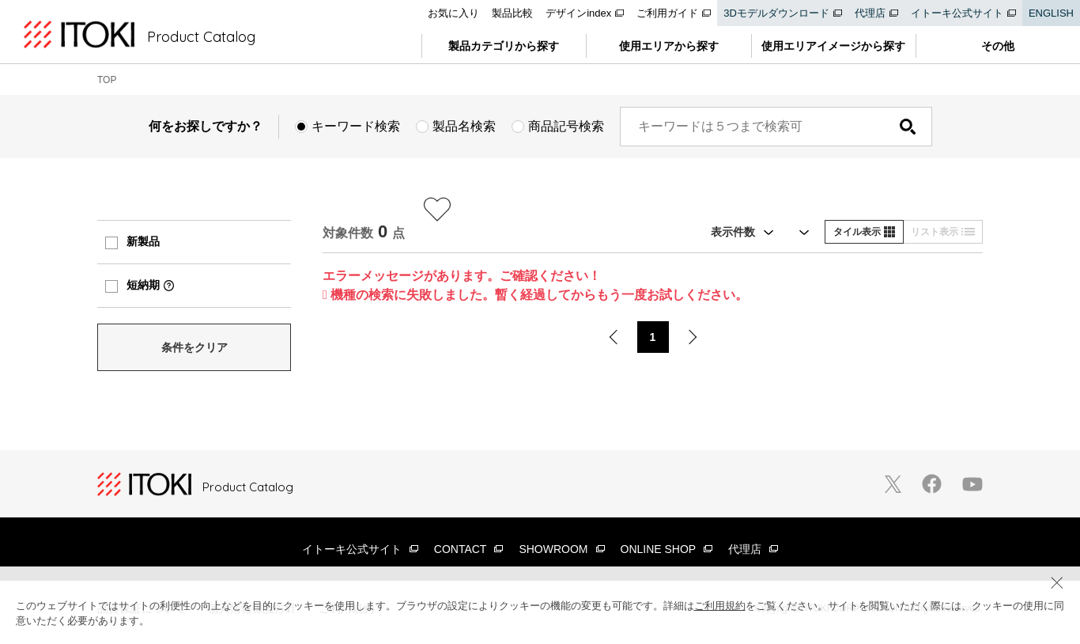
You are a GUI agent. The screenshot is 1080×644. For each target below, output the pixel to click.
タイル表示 (864, 231)
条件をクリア (194, 347)
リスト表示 (943, 231)
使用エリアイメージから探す (833, 46)
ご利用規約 (720, 606)
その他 (997, 46)
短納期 (143, 284)
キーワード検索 (356, 126)
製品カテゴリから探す (503, 46)
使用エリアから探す (669, 46)
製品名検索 (464, 126)
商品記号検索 (566, 126)
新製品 (143, 241)
